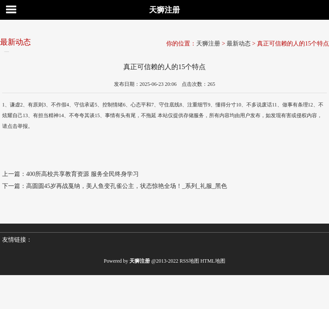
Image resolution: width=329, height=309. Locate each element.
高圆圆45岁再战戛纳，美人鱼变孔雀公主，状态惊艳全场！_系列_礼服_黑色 (126, 186)
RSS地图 (189, 261)
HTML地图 (212, 261)
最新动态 (239, 43)
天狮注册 (164, 10)
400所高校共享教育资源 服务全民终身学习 (82, 174)
